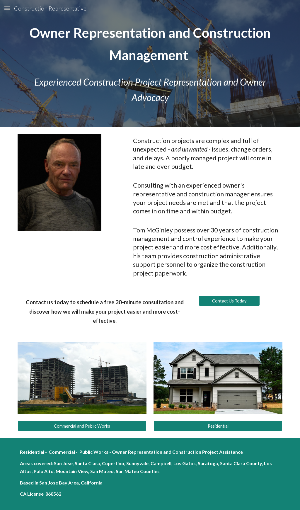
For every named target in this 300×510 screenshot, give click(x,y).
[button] (7, 8)
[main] (150, 44)
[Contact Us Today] (229, 300)
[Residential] (218, 426)
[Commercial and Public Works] (82, 426)
